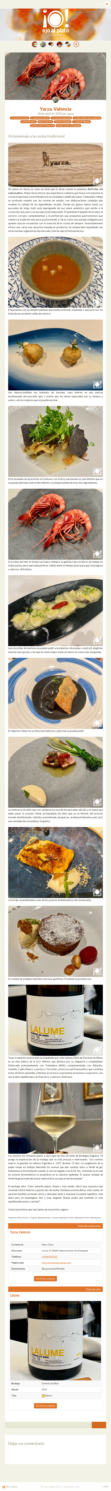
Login (105, 1486)
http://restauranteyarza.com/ (56, 1262)
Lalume (14, 1295)
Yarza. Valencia (55, 109)
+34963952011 (50, 1256)
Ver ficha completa (45, 1278)
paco (70, 113)
